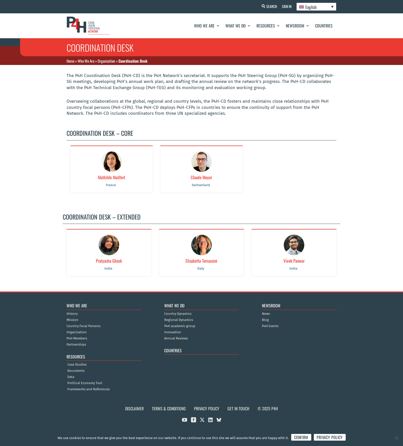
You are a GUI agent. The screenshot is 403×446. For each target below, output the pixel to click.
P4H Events (270, 326)
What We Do (235, 26)
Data (70, 377)
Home (70, 61)
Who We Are (204, 26)
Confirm (301, 437)
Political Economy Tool (84, 383)
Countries (324, 26)
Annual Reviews (176, 338)
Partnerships (76, 344)
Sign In (286, 6)
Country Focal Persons (83, 326)
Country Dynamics (177, 314)
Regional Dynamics (178, 320)
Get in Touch (238, 408)
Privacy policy (330, 437)
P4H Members (77, 338)
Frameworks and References (88, 389)
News (266, 314)
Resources (266, 26)
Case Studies (77, 364)
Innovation (172, 332)
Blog (265, 320)
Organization (106, 61)
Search (271, 6)
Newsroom (295, 26)
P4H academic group (179, 326)
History (72, 314)
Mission (72, 320)
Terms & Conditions (169, 408)
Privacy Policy (206, 408)
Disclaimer (134, 408)
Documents (76, 371)
